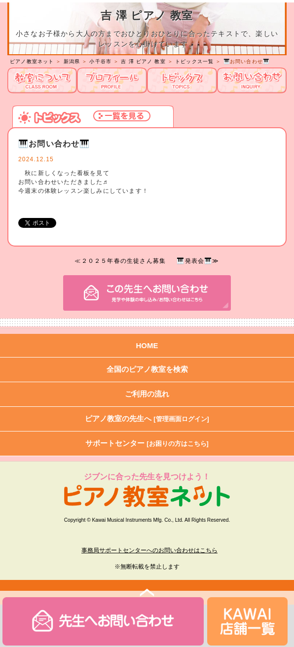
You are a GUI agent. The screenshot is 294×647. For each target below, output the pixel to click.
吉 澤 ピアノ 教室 (143, 61)
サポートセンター (147, 443)
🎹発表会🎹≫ (198, 260)
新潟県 (72, 61)
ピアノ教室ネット (32, 61)
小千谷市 (100, 61)
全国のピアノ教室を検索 (147, 369)
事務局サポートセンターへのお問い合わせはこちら (149, 550)
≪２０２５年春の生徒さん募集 (120, 260)
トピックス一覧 (194, 61)
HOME (147, 345)
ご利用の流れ (147, 394)
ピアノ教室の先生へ (147, 418)
